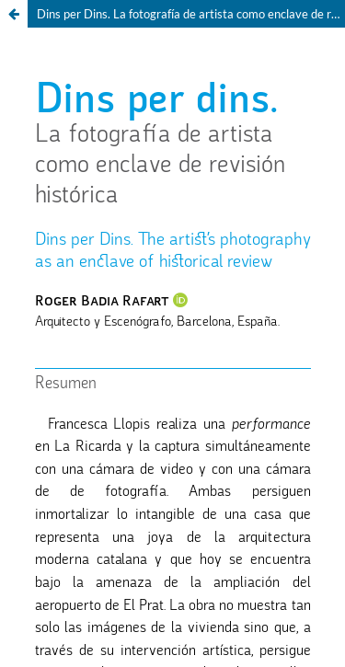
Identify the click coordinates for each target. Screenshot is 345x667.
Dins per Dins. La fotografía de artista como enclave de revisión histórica (191, 13)
